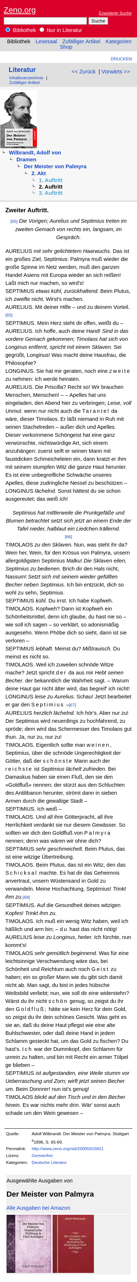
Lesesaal (46, 41)
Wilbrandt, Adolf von (35, 153)
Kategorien (119, 41)
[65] (14, 221)
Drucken (121, 58)
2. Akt (38, 173)
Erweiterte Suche (115, 13)
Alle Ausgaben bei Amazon (38, 1208)
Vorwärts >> (116, 71)
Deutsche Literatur (49, 1162)
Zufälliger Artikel (81, 41)
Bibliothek (20, 30)
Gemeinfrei (42, 1155)
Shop (66, 47)
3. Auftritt (51, 193)
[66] (68, 536)
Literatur (22, 69)
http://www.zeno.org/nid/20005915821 (68, 1148)
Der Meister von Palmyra (55, 166)
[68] (26, 897)
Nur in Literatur (60, 30)
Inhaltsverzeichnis (26, 77)
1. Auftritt (51, 180)
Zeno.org (20, 10)
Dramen (26, 159)
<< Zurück (84, 71)
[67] (72, 704)
